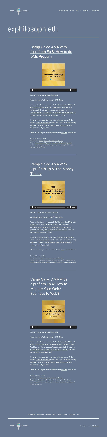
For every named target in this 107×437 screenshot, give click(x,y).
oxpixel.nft (53, 110)
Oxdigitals (48, 145)
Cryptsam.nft (44, 110)
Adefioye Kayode (67, 113)
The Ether (60, 141)
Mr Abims (42, 145)
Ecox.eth (33, 230)
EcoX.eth (57, 260)
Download (54, 95)
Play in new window (43, 95)
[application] (53, 90)
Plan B (70, 125)
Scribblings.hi (34, 110)
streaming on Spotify (43, 123)
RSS (56, 100)
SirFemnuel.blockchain (59, 230)
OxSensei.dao (69, 347)
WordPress (95, 426)
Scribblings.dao (35, 227)
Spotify (52, 100)
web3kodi (40, 230)
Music (72, 11)
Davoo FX (51, 260)
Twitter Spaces (66, 262)
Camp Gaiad (64, 105)
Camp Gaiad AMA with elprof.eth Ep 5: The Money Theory (51, 169)
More (61, 100)
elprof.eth (33, 107)
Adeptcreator (47, 143)
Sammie (64, 350)
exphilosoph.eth (62, 110)
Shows (85, 11)
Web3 (44, 147)
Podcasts (46, 141)
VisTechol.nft (47, 113)
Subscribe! (95, 11)
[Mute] (70, 90)
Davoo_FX (47, 230)
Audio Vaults (63, 11)
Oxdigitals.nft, (46, 227)
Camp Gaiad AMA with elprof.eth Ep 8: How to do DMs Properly (51, 52)
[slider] (74, 90)
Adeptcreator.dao (36, 113)
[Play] (32, 90)
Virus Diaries (60, 125)
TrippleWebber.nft (58, 347)
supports (64, 133)
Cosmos (41, 141)
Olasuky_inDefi (45, 350)
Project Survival (50, 125)
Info (77, 11)
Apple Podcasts (43, 100)
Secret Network (53, 141)
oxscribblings (60, 145)
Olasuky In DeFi (61, 380)
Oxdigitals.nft (56, 113)
